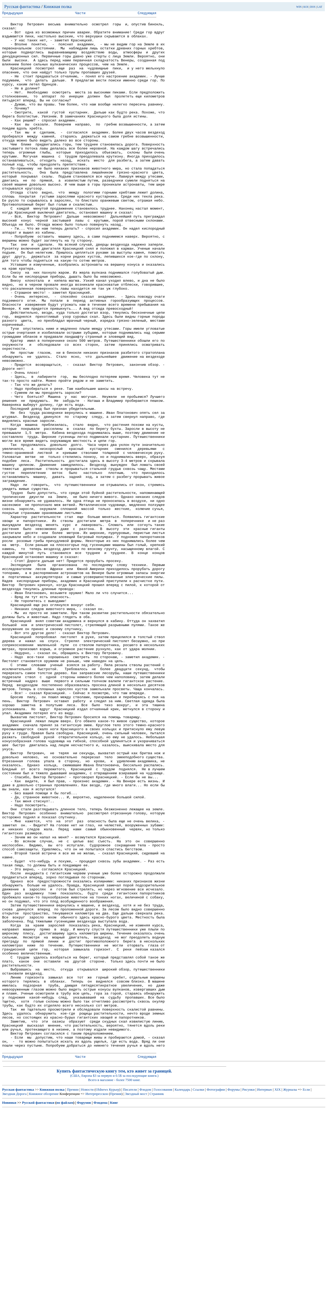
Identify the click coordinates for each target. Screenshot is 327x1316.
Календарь (182, 1296)
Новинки (9, 1309)
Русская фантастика (22, 6)
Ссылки (198, 1296)
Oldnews (102, 1296)
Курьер (114, 1296)
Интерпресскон (96, 1300)
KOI (305, 6)
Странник (157, 1300)
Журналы (290, 1296)
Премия (116, 1300)
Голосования (163, 1296)
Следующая (147, 13)
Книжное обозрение (44, 1300)
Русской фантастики (38, 1309)
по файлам (64, 1309)
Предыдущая (12, 13)
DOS (313, 6)
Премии (73, 1296)
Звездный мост (136, 1300)
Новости (87, 1296)
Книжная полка (58, 6)
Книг (114, 1309)
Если (306, 1296)
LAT (319, 6)
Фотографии (216, 1296)
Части (80, 13)
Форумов (84, 1309)
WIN (299, 6)
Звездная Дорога (14, 1300)
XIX (277, 1296)
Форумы (233, 1296)
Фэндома (100, 1309)
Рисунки (248, 1296)
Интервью (264, 1296)
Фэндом (145, 1296)
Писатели (130, 1296)
